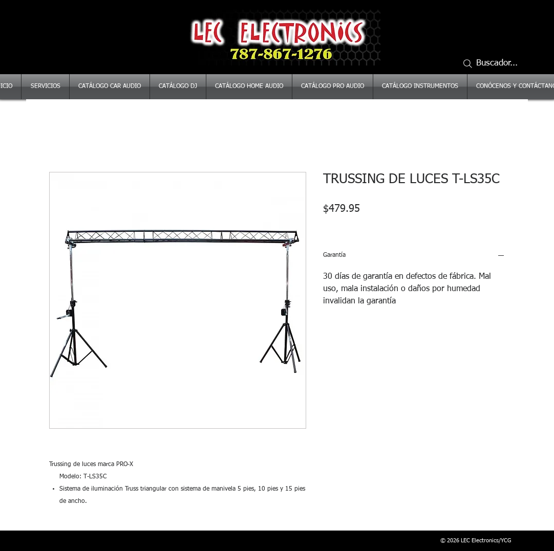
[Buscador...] (494, 63)
